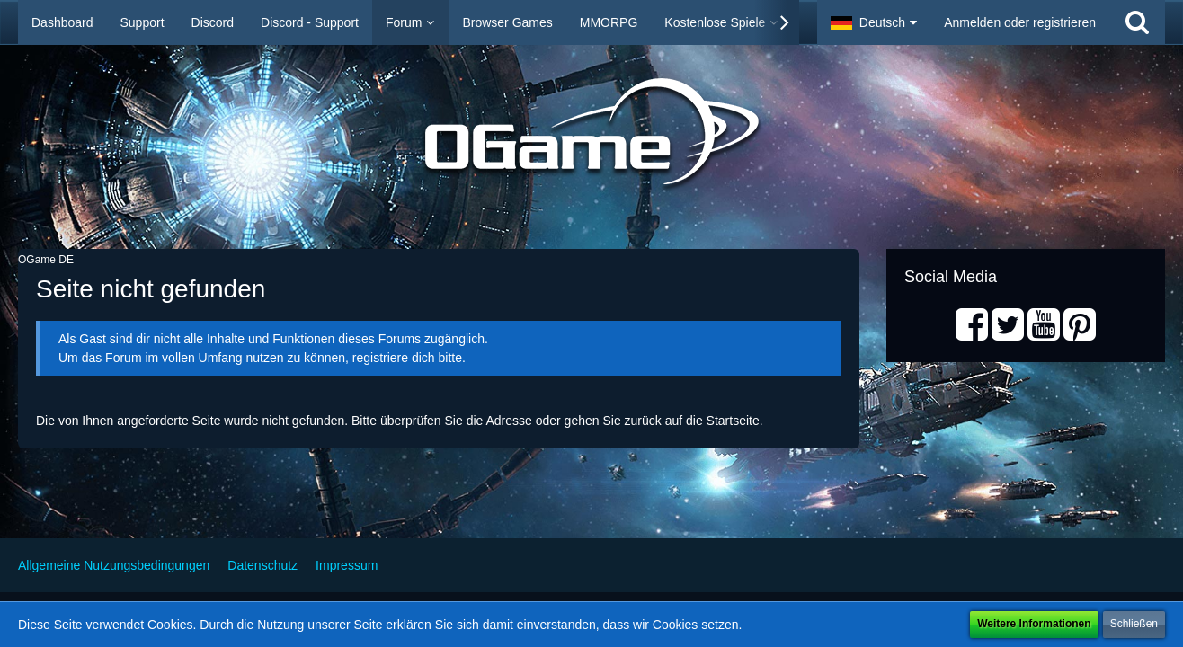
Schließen (1134, 623)
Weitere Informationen (1033, 623)
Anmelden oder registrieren (1020, 22)
